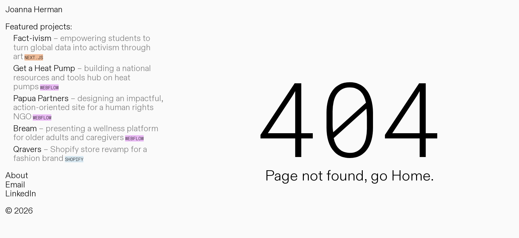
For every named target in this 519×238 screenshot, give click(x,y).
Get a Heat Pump (44, 68)
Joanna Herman (34, 9)
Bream (25, 128)
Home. (412, 176)
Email (15, 184)
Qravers (27, 149)
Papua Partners (41, 98)
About (16, 175)
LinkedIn (20, 193)
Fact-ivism (32, 38)
